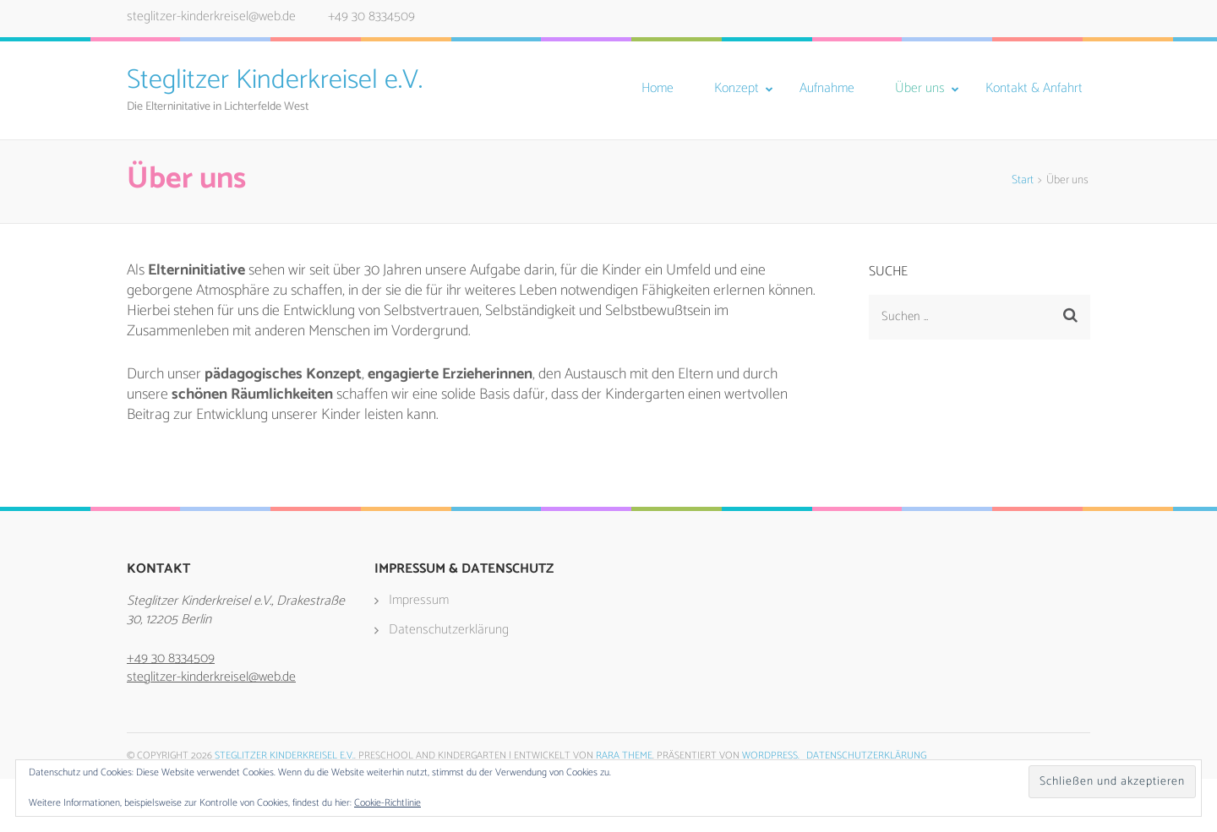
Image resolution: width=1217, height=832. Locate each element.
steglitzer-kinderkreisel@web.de (211, 16)
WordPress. (771, 756)
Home (657, 89)
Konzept (736, 89)
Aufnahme (827, 89)
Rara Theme (624, 756)
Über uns (920, 89)
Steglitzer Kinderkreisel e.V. (275, 80)
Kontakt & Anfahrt (1034, 89)
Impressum (419, 600)
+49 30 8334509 (371, 16)
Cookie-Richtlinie (387, 803)
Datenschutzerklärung (449, 629)
